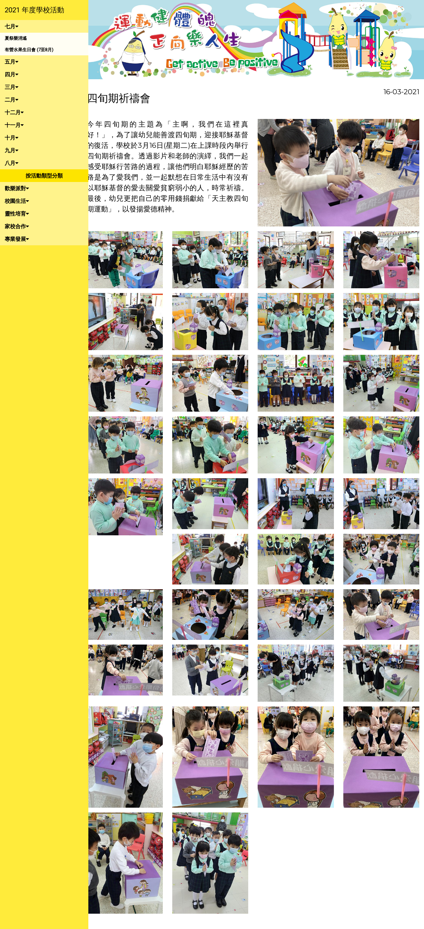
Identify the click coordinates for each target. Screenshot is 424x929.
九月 (11, 150)
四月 (11, 74)
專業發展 (17, 239)
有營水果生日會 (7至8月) (29, 49)
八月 (11, 163)
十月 (11, 138)
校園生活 (17, 201)
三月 (11, 87)
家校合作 (17, 226)
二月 (11, 100)
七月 (11, 26)
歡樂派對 (17, 188)
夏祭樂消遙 (16, 38)
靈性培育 (17, 214)
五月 (11, 62)
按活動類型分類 (44, 176)
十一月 (14, 125)
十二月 (14, 112)
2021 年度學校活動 (34, 10)
